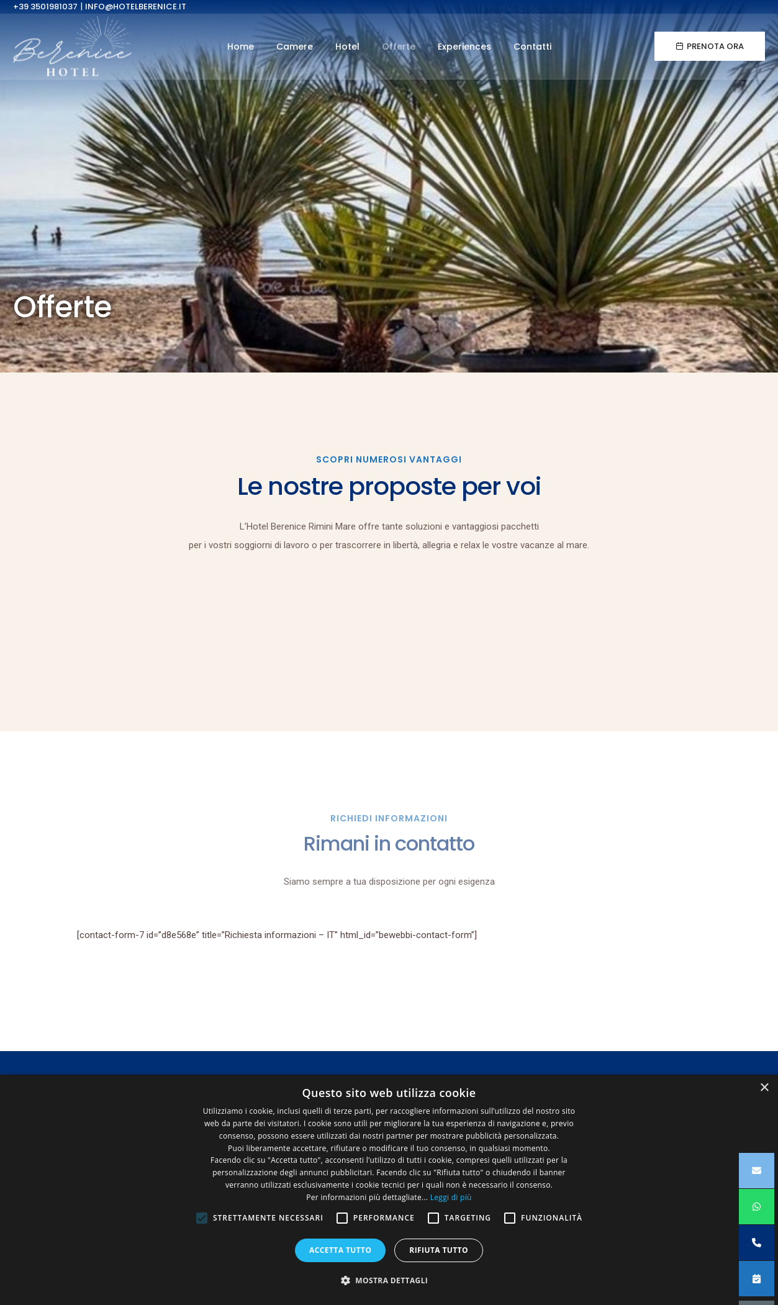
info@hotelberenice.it (135, 6)
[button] (389, 1280)
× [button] (764, 1088)
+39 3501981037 (45, 6)
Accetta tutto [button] (340, 1250)
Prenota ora (710, 47)
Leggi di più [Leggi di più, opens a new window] (451, 1197)
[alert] (389, 1190)
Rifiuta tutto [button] (438, 1250)
